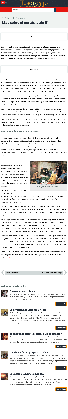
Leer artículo (61, 304)
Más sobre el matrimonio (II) (52, 273)
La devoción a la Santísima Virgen (28, 309)
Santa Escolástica (12, 273)
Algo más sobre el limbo (22, 291)
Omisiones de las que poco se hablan (29, 352)
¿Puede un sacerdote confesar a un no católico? (36, 333)
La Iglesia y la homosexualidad (27, 373)
